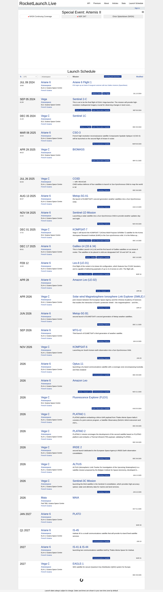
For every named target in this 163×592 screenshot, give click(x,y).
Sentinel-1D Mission (84, 212)
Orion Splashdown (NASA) (123, 16)
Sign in (137, 8)
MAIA (76, 497)
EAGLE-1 (78, 563)
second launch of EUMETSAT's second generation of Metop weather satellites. (103, 316)
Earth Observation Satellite (100, 110)
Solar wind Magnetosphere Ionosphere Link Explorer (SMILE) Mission (113, 296)
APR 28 (24, 279)
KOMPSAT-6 (80, 346)
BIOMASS (79, 149)
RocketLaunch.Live (37, 3)
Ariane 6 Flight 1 (82, 82)
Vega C (45, 115)
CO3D (76, 178)
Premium (97, 3)
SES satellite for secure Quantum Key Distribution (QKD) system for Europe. (102, 567)
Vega (44, 99)
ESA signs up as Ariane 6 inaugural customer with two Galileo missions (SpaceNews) (100, 85)
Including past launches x (113, 76)
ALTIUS (77, 464)
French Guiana (46, 90)
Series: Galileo (90, 257)
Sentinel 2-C (80, 99)
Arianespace (46, 85)
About (106, 3)
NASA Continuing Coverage (40, 16)
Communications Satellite (101, 274)
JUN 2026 (25, 313)
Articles (115, 3)
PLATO (77, 513)
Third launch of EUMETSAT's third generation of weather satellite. (98, 333)
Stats (124, 3)
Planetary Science (103, 190)
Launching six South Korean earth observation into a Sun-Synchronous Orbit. (102, 350)
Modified (139, 77)
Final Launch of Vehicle (83, 110)
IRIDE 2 (77, 447)
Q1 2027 (25, 530)
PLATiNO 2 (79, 431)
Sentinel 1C (79, 115)
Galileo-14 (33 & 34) (84, 246)
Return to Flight (86, 127)
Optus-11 (78, 363)
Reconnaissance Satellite (101, 144)
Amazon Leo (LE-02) (85, 279)
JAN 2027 (25, 514)
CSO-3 (77, 132)
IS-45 (76, 530)
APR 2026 (26, 296)
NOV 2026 (26, 347)
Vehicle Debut (96, 93)
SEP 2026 (26, 330)
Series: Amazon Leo (84, 274)
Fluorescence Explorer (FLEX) (90, 397)
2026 (23, 363)
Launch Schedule (136, 3)
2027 (23, 547)
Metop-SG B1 (80, 313)
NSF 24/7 (81, 16)
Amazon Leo (80, 380)
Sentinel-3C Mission (84, 480)
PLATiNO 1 (79, 414)
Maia (44, 497)
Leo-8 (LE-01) (81, 262)
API (88, 3)
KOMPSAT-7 (80, 229)
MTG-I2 (77, 330)
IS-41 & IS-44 (80, 546)
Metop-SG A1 (80, 195)
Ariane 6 (46, 82)
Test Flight (106, 93)
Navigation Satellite (103, 257)
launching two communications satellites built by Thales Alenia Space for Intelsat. (103, 550)
